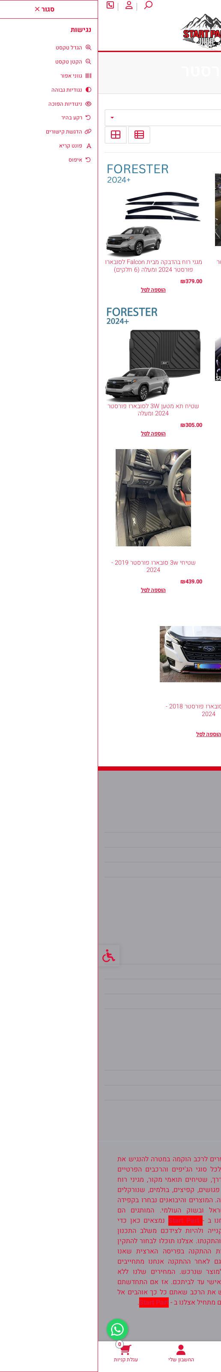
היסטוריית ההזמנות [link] (179, 1078)
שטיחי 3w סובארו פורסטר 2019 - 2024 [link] (55, 566)
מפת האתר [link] (191, 971)
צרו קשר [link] (177, 6)
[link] (193, 1353)
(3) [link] (149, 553)
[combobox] (110, 117)
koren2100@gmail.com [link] (170, 869)
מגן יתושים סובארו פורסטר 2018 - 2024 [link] (110, 710)
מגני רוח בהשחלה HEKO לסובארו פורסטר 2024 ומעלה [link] (166, 410)
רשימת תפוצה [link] (186, 1093)
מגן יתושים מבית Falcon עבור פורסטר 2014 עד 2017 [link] (166, 266)
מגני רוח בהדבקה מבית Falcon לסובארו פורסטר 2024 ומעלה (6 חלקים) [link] (55, 266)
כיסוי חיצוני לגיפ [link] (165, 566)
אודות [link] (205, 6)
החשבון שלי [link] (189, 1063)
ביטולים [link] (195, 1016)
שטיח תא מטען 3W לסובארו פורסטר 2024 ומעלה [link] (55, 410)
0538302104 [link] (186, 884)
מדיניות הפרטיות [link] (182, 1001)
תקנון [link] (198, 986)
